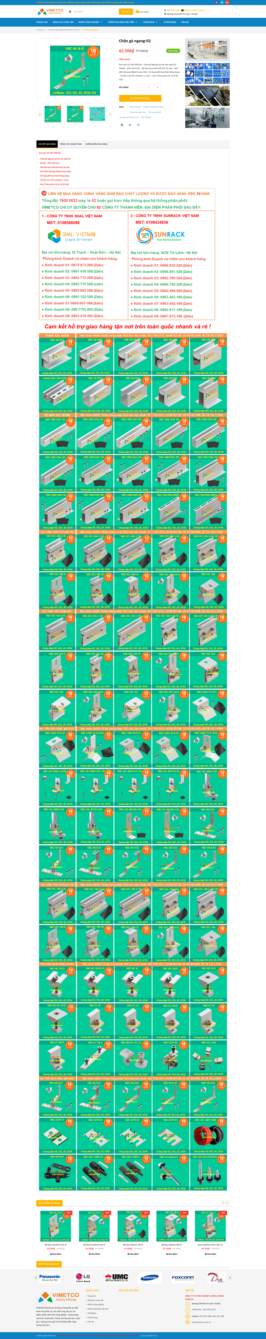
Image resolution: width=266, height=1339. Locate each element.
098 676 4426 (173, 10)
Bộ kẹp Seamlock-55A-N (94, 1244)
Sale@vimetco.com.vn (194, 10)
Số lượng (124, 87)
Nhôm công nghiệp (91, 22)
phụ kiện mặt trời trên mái (129, 117)
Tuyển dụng (170, 22)
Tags (121, 107)
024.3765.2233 (209, 1309)
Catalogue (150, 22)
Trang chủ (42, 22)
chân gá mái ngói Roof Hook (153, 107)
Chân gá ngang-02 (154, 112)
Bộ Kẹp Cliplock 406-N (172, 1244)
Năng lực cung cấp (63, 22)
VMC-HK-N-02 (146, 117)
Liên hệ (185, 22)
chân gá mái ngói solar (138, 112)
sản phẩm (142, 12)
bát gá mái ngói (135, 107)
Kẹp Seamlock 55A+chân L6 (210, 1244)
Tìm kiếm (126, 11)
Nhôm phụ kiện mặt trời (123, 22)
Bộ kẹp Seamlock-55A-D (55, 1244)
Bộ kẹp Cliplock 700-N (133, 1244)
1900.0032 (196, 1309)
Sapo (155, 1335)
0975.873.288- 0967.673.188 (211, 1316)
